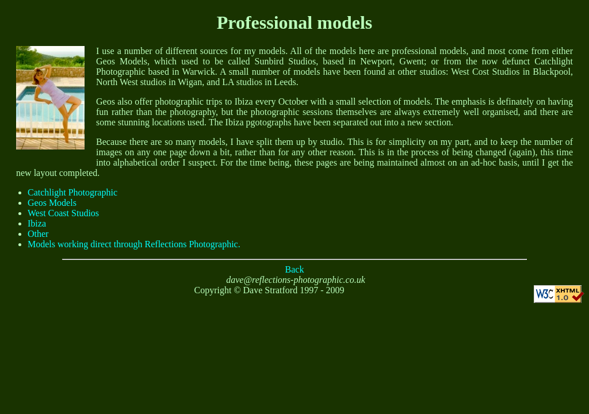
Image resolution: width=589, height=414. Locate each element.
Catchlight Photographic (72, 192)
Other (38, 234)
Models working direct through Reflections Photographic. (134, 244)
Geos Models (52, 203)
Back (294, 269)
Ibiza (37, 223)
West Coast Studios (63, 213)
